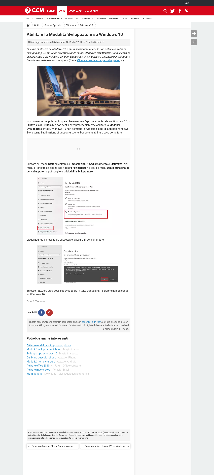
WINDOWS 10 (87, 18)
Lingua (186, 3)
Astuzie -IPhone (67, 357)
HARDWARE (148, 18)
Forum (51, 10)
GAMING (39, 18)
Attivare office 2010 (38, 365)
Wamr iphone (34, 373)
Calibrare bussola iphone (41, 357)
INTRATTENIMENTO (54, 18)
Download (75, 10)
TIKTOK (125, 18)
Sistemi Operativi (53, 25)
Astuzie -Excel (61, 369)
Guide (62, 10)
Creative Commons (59, 435)
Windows (71, 25)
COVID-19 (28, 18)
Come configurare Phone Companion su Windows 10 (52, 447)
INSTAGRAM (101, 18)
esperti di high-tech (91, 322)
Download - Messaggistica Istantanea (66, 373)
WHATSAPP (113, 18)
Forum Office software (67, 365)
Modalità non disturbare (41, 361)
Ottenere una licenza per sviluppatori (98, 60)
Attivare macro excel (39, 369)
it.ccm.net (108, 432)
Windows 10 (86, 25)
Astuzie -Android (66, 361)
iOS (77, 18)
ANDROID (69, 18)
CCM (100, 432)
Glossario (91, 10)
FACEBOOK (135, 18)
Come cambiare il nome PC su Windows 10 (105, 447)
